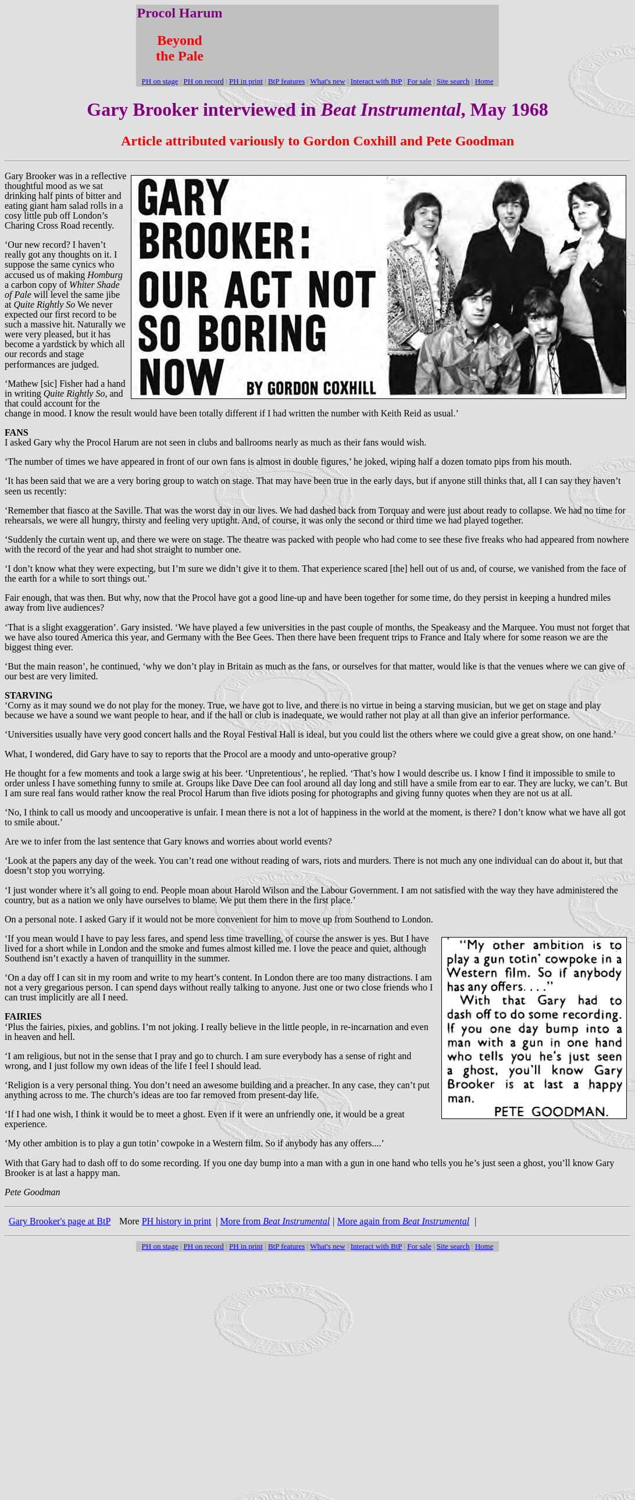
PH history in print (177, 1221)
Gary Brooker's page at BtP (59, 1221)
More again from (403, 1221)
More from (275, 1221)
